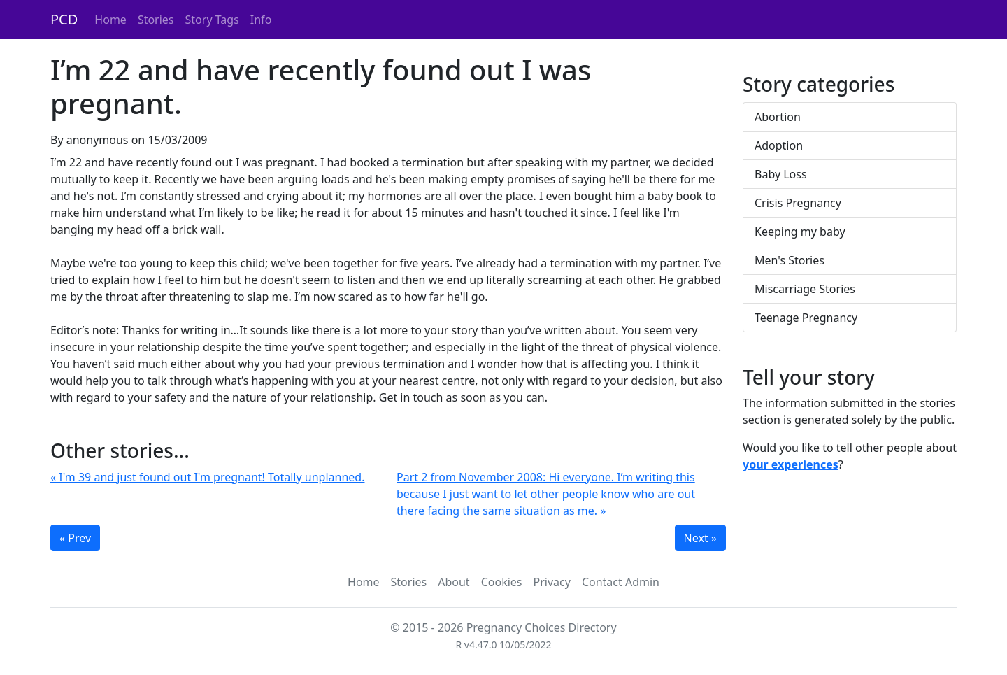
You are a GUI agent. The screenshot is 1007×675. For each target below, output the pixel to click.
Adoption (779, 145)
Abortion (778, 117)
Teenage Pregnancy (806, 317)
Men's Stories (789, 260)
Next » (700, 538)
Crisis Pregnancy (798, 203)
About (453, 582)
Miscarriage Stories (805, 289)
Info (261, 19)
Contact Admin (620, 582)
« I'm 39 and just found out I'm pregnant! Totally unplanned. (207, 477)
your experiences (790, 464)
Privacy (552, 582)
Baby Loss (781, 174)
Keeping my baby (800, 231)
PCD (64, 19)
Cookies (501, 582)
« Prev (75, 538)
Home (110, 19)
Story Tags (212, 19)
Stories (156, 19)
